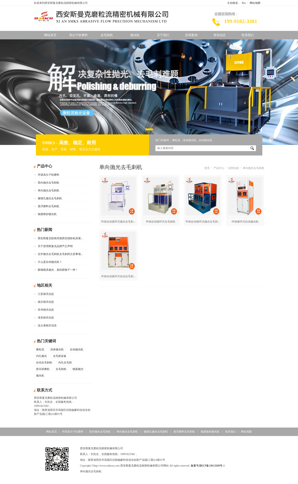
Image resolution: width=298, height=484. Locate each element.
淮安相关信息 (46, 317)
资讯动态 (219, 35)
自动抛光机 (205, 140)
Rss (244, 3)
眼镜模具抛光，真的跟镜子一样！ (58, 269)
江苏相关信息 (46, 294)
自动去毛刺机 (44, 362)
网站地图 (255, 3)
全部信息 (233, 168)
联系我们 (248, 35)
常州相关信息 (46, 309)
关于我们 (163, 35)
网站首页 (50, 35)
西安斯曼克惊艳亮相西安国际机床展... (60, 238)
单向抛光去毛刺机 (48, 190)
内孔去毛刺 (65, 362)
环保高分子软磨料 (48, 174)
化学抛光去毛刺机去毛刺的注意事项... (60, 254)
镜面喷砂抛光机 (47, 214)
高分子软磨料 (78, 35)
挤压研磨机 (43, 369)
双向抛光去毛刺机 (48, 182)
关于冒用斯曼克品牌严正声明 (55, 246)
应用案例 (191, 35)
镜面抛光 (78, 369)
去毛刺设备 (59, 356)
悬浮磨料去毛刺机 (48, 206)
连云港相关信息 (47, 325)
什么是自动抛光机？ (50, 262)
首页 (207, 168)
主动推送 (232, 3)
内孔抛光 (41, 356)
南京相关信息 (46, 301)
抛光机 (135, 35)
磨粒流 (176, 140)
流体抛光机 (189, 140)
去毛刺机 (107, 35)
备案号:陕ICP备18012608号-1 (208, 465)
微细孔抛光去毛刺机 (50, 198)
